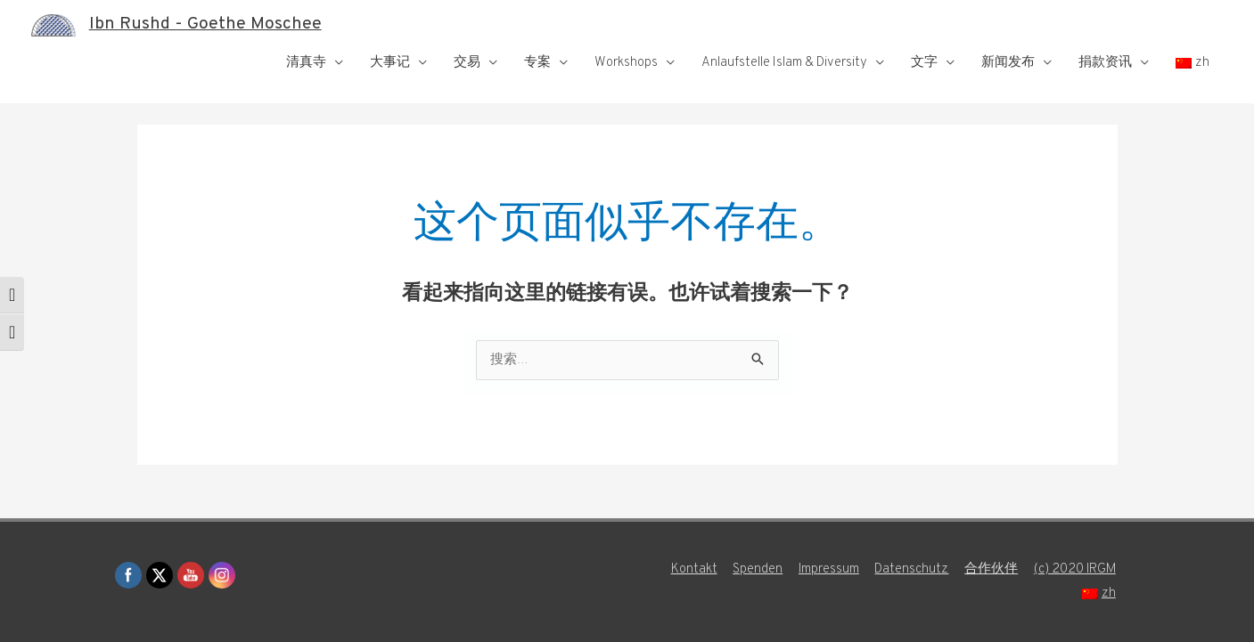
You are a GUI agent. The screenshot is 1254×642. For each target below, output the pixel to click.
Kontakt (691, 569)
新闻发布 (1008, 62)
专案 (537, 62)
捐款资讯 (1105, 62)
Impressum (827, 569)
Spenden (756, 569)
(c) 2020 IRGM (1076, 569)
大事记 (390, 62)
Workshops (626, 62)
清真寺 (306, 62)
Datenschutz (911, 569)
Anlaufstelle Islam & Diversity (784, 62)
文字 (924, 62)
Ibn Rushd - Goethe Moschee (206, 25)
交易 (467, 62)
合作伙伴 (991, 569)
